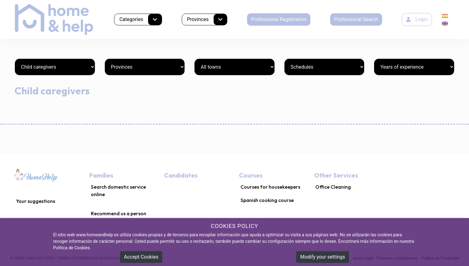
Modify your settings (322, 257)
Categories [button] (140, 19)
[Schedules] (324, 67)
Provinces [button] (207, 19)
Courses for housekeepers (270, 187)
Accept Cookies (141, 257)
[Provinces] (145, 67)
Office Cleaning (333, 187)
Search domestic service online (118, 190)
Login (417, 19)
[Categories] (55, 67)
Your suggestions (35, 201)
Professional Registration (278, 19)
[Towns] (234, 67)
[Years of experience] (414, 67)
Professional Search (356, 19)
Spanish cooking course (267, 200)
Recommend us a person (118, 213)
